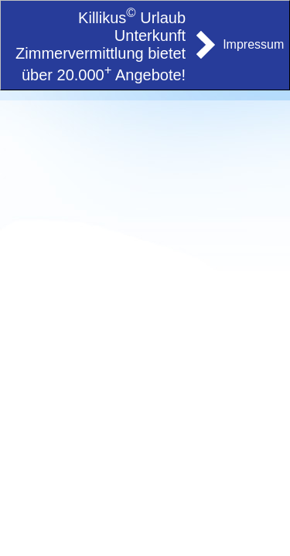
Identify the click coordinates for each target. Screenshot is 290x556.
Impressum (253, 44)
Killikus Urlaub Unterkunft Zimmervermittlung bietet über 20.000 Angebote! (100, 46)
